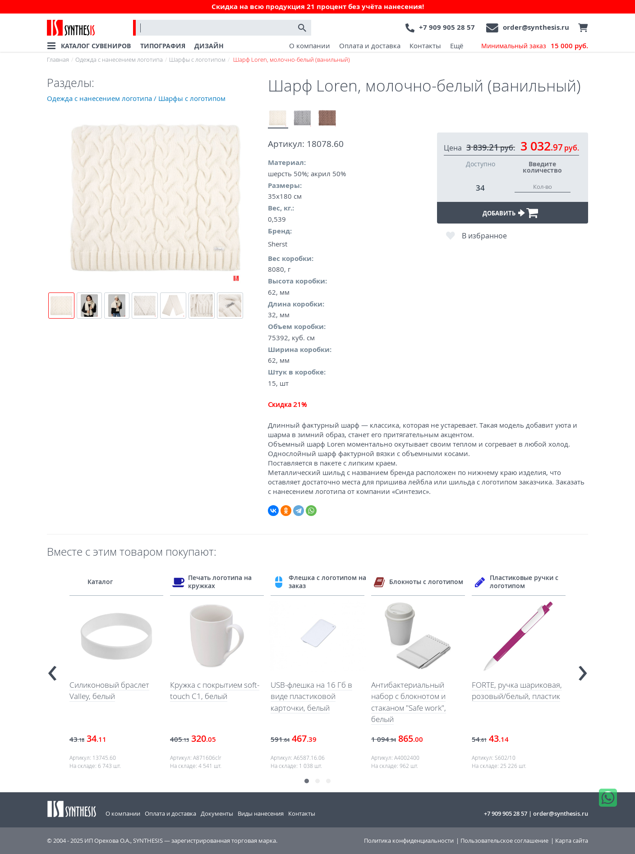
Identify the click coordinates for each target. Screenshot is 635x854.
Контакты (425, 45)
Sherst (277, 243)
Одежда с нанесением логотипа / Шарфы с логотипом (136, 98)
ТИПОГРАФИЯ (162, 45)
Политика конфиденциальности (409, 841)
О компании (309, 45)
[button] (306, 780)
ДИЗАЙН (209, 45)
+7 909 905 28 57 (447, 27)
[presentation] (52, 669)
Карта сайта (571, 841)
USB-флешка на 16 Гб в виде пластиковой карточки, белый (311, 696)
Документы (217, 813)
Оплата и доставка (369, 45)
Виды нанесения (261, 813)
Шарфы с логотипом (197, 59)
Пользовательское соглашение (504, 841)
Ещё (456, 45)
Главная (58, 59)
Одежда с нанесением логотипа (119, 59)
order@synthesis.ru (536, 27)
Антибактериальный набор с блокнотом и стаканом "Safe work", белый (408, 702)
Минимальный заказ (534, 46)
